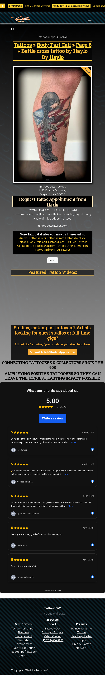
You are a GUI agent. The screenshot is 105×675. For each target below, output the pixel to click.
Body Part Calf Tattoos (42, 241)
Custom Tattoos (55, 245)
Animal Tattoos (29, 238)
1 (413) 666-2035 (52, 640)
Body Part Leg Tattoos (72, 241)
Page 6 (83, 44)
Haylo (56, 57)
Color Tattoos (48, 238)
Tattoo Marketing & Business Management (23, 632)
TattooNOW (53, 628)
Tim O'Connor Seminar (42, 5)
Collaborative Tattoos (31, 245)
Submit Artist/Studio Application (52, 352)
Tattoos (23, 44)
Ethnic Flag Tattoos (57, 249)
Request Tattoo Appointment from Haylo (52, 201)
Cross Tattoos (66, 238)
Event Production (23, 647)
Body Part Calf (54, 44)
